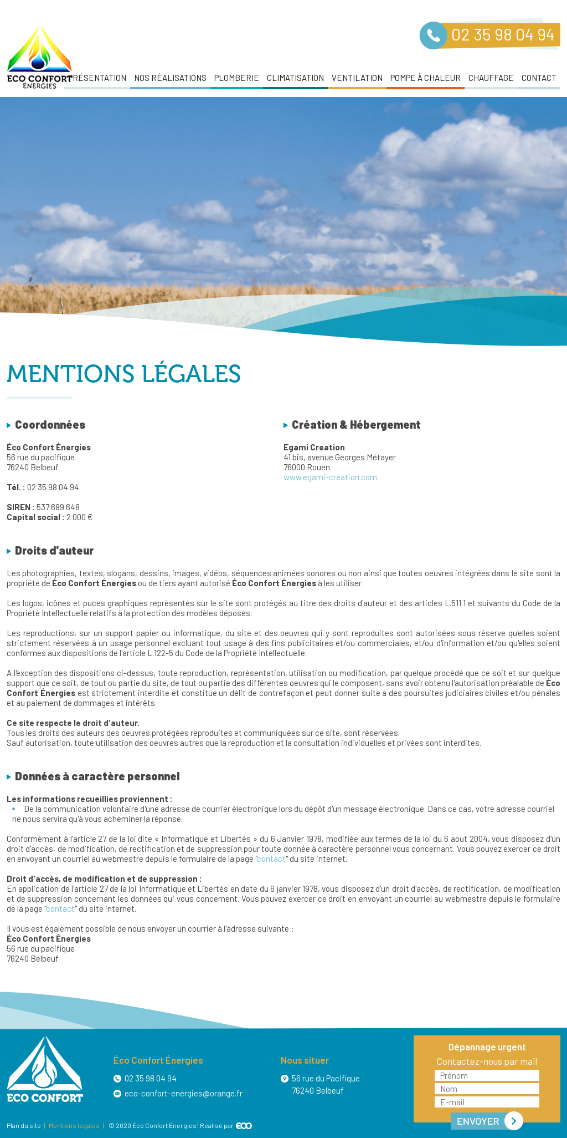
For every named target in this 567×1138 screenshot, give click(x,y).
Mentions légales (74, 1125)
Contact (539, 78)
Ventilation (357, 78)
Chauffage (491, 78)
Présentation (97, 78)
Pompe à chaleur (425, 78)
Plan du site (24, 1125)
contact (271, 858)
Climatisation (295, 78)
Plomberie (236, 78)
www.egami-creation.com (330, 477)
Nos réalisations (170, 78)
